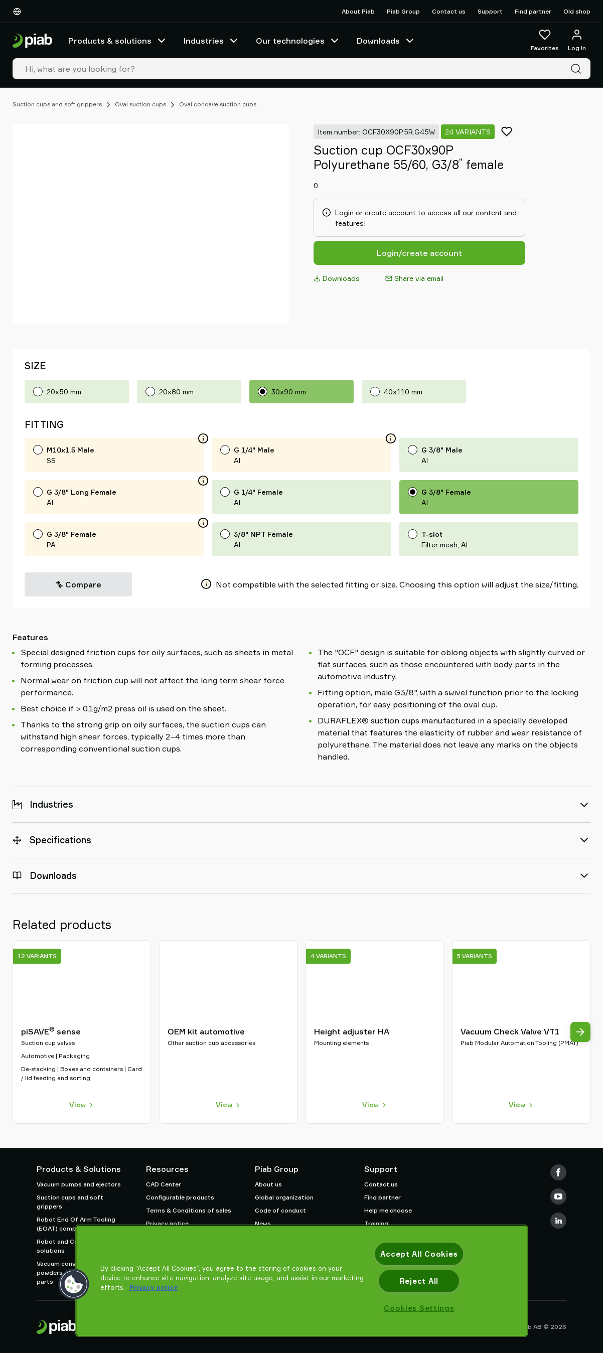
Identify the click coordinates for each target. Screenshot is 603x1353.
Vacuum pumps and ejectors (79, 1184)
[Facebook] (558, 1172)
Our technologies (298, 41)
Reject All (419, 1281)
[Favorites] (544, 41)
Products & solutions (118, 41)
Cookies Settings (419, 1308)
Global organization (284, 1197)
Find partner (533, 11)
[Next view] (580, 1032)
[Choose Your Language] (19, 12)
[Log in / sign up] (576, 41)
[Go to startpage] (32, 41)
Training (376, 1223)
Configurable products (180, 1197)
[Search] (578, 69)
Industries (212, 41)
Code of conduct (280, 1210)
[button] (74, 1284)
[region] (301, 1281)
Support (490, 11)
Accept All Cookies (419, 1254)
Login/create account (419, 253)
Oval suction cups (140, 104)
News (263, 1223)
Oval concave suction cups (217, 104)
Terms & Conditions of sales (188, 1210)
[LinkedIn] (558, 1221)
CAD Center (163, 1184)
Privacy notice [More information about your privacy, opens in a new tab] (153, 1287)
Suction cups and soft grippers (57, 104)
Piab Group (403, 11)
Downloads (386, 41)
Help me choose (388, 1210)
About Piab (358, 11)
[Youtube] (558, 1196)
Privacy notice (167, 1223)
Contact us (449, 11)
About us (268, 1184)
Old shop (576, 11)
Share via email (414, 278)
